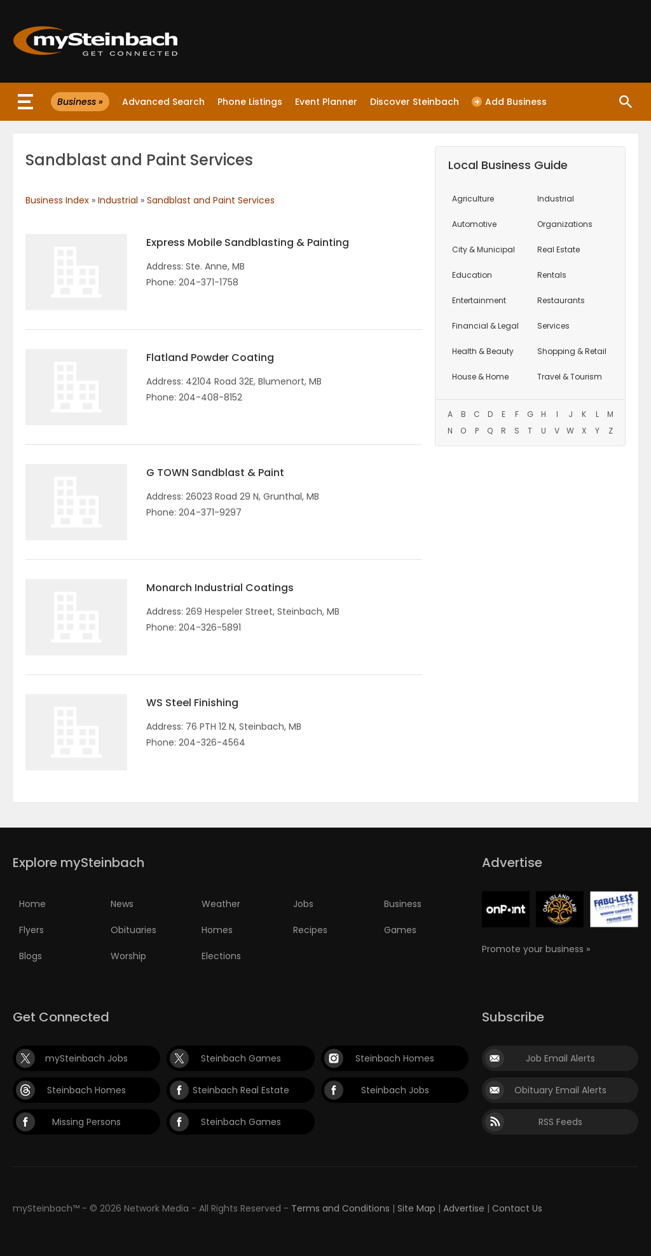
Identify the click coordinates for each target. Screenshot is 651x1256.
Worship (128, 956)
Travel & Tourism (569, 376)
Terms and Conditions (340, 1208)
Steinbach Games (241, 1058)
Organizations (565, 224)
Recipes (310, 930)
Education (472, 275)
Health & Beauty (483, 351)
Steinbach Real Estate (241, 1090)
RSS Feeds (560, 1122)
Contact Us (517, 1208)
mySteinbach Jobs (86, 1058)
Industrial (118, 200)
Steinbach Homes (394, 1058)
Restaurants (561, 300)
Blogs (30, 956)
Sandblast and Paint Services (211, 200)
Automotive (474, 224)
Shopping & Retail (571, 351)
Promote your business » (536, 949)
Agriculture (473, 198)
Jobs (303, 904)
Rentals (551, 275)
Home (32, 904)
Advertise (463, 1208)
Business (402, 904)
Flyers (31, 930)
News (122, 904)
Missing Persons (86, 1122)
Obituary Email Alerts (560, 1090)
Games (400, 930)
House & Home (480, 376)
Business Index (57, 200)
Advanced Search (163, 101)
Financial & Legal (485, 325)
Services (553, 325)
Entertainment (479, 300)
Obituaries (133, 930)
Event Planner (326, 101)
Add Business (509, 101)
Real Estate (558, 249)
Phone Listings (249, 101)
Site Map (416, 1208)
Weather (221, 904)
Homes (217, 930)
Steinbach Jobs (395, 1090)
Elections (221, 956)
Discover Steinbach (414, 101)
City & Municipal (483, 249)
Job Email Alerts (560, 1058)
